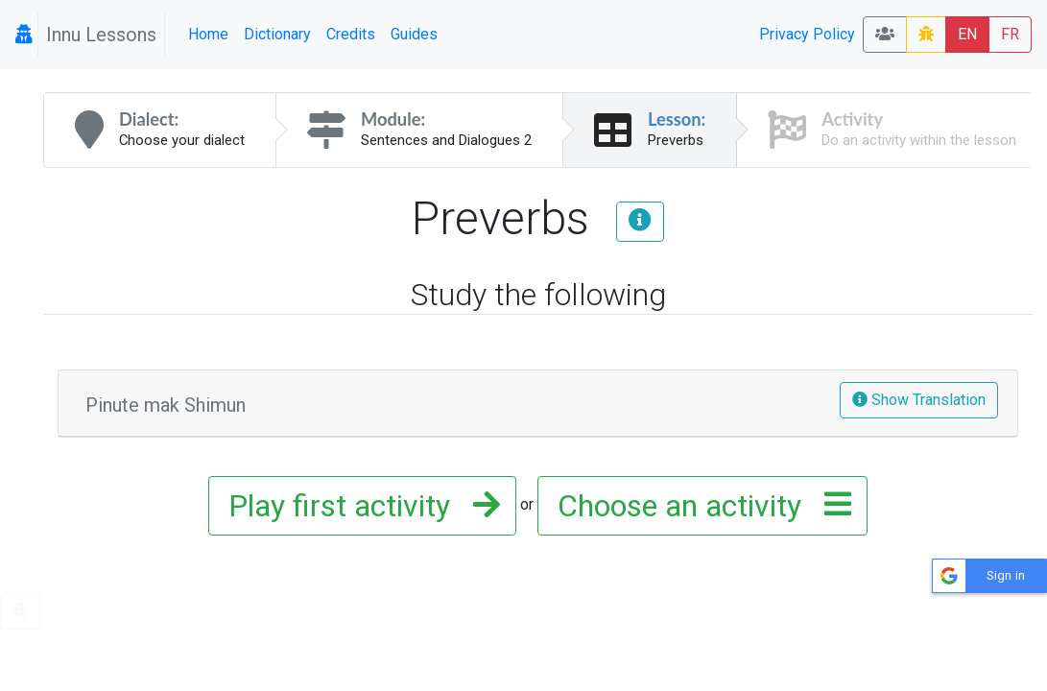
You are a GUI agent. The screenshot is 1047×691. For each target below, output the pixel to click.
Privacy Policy (807, 34)
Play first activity (358, 506)
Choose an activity (699, 506)
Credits (350, 34)
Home (208, 34)
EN (967, 34)
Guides (414, 34)
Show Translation (919, 400)
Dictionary (277, 34)
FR (1010, 34)
